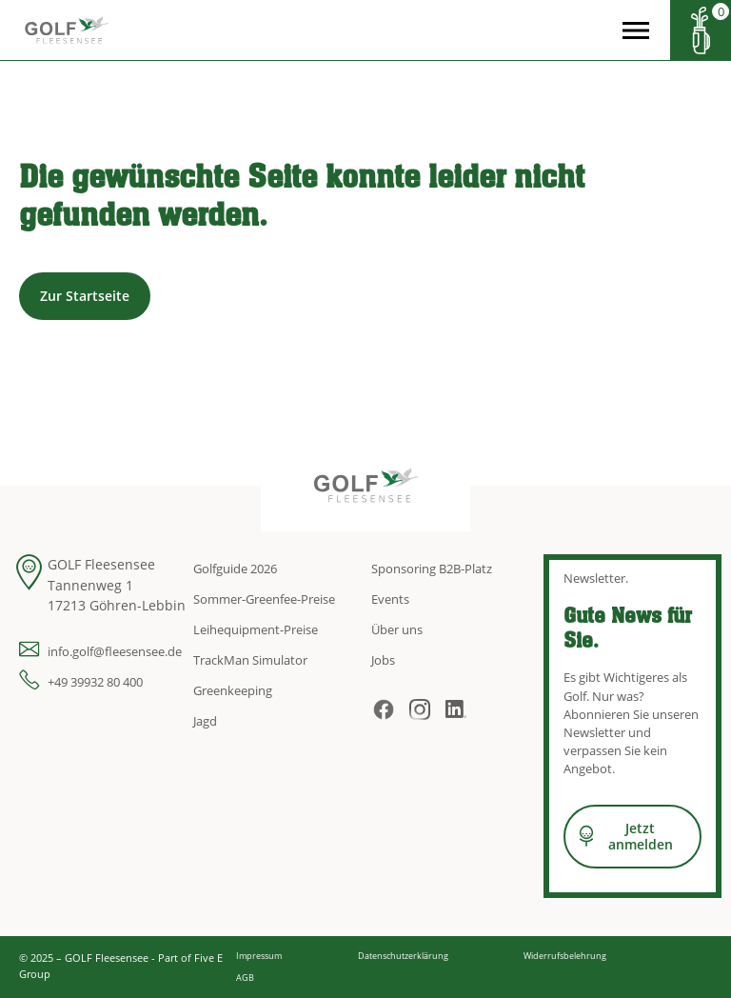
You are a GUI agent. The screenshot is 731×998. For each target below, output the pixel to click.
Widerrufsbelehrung (565, 955)
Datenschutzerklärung (403, 955)
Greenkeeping (232, 690)
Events (390, 599)
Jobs (383, 660)
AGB (245, 977)
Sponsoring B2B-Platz (431, 568)
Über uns (397, 629)
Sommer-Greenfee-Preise (264, 599)
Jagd (205, 720)
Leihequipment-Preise (255, 629)
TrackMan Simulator (250, 660)
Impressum (259, 955)
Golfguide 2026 (235, 568)
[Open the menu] (636, 30)
